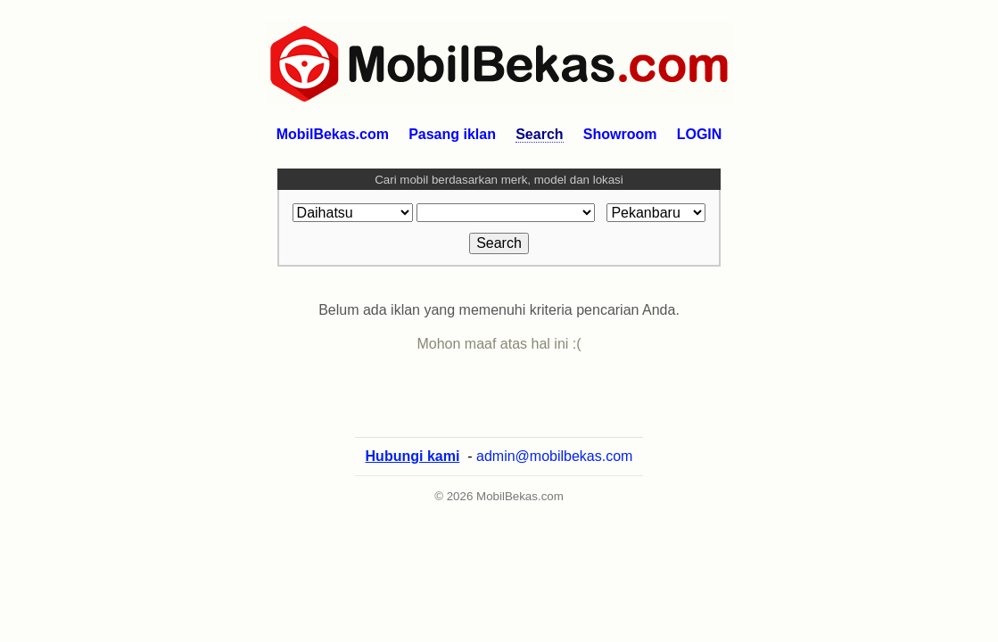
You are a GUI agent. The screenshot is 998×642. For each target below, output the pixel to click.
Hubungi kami (413, 474)
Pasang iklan (452, 134)
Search (539, 134)
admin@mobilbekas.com (554, 474)
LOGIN (699, 134)
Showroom (620, 134)
